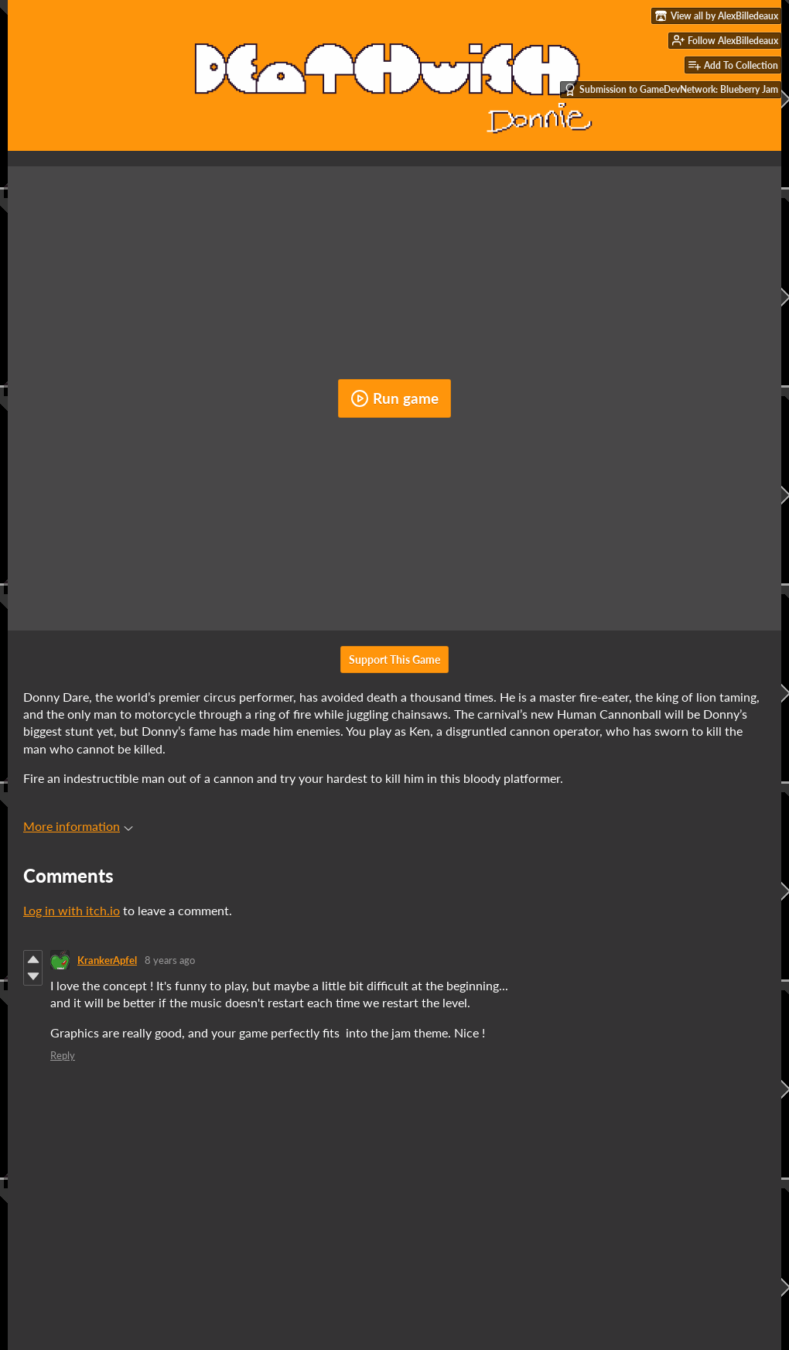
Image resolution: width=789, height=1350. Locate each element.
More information (78, 826)
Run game (394, 398)
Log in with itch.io (71, 910)
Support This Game (394, 659)
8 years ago (170, 960)
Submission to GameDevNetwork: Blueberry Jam (671, 90)
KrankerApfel (107, 960)
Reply (62, 1055)
